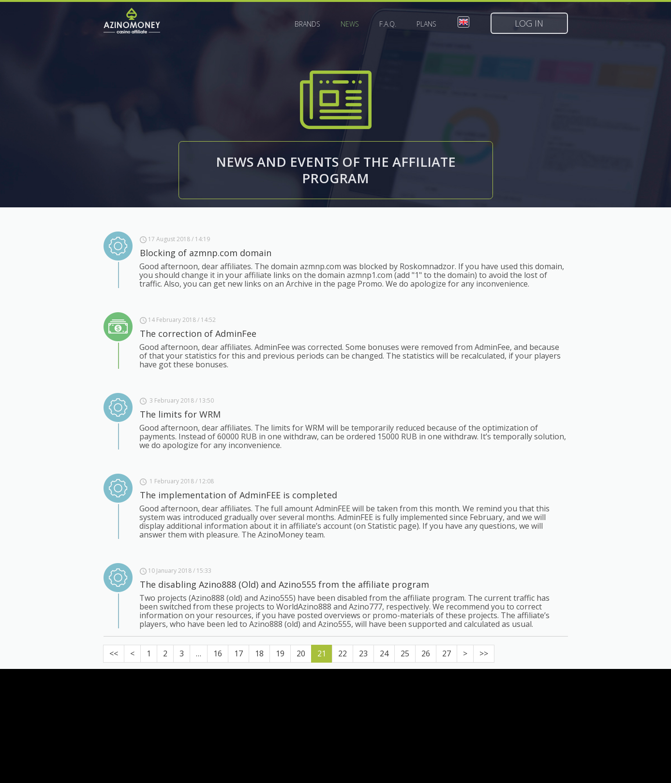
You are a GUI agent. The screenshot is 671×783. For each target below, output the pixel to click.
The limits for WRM (180, 414)
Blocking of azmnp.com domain (205, 253)
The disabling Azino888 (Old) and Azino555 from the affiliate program (284, 584)
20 (301, 653)
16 (217, 653)
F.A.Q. (387, 24)
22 (342, 653)
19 (280, 653)
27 (446, 653)
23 (363, 653)
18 (259, 653)
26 (425, 653)
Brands (307, 24)
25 (405, 653)
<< (113, 653)
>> (483, 653)
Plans (426, 24)
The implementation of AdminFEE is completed (238, 495)
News (350, 24)
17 (238, 653)
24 (384, 653)
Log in (529, 23)
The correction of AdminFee (198, 333)
